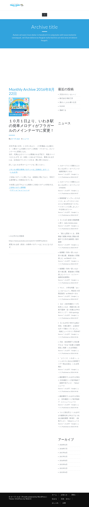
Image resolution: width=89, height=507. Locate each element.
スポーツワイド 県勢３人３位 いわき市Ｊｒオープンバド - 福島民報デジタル (69, 168)
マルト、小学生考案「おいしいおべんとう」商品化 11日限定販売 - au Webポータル (69, 290)
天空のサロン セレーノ (68, 94)
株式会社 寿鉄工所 (66, 98)
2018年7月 (63, 449)
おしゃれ (55, 503)
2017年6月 (63, 453)
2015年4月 (63, 472)
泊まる (54, 499)
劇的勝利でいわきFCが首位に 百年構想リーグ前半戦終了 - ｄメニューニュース (69, 399)
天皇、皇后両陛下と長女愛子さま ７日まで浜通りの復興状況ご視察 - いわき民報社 (69, 344)
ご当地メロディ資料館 (17, 187)
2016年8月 (63, 460)
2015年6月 (63, 464)
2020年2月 (63, 445)
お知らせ (64, 495)
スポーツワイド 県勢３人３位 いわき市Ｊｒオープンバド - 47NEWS (69, 185)
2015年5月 (63, 468)
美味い (73, 495)
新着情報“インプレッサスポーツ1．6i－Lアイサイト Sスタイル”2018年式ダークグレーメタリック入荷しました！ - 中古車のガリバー (69, 203)
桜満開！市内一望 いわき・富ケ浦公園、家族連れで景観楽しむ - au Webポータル (69, 255)
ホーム (54, 495)
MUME (62, 106)
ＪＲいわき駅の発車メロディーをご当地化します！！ (29, 169)
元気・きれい (66, 499)
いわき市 (13, 172)
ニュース (26, 139)
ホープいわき (15, 139)
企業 (64, 503)
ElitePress (19, 499)
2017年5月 (63, 456)
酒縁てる (63, 110)
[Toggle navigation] (44, 14)
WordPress (41, 497)
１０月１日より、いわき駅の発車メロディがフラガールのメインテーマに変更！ (31, 125)
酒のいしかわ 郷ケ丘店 (68, 102)
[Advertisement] (44, 63)
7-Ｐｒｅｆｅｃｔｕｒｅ (19, 190)
